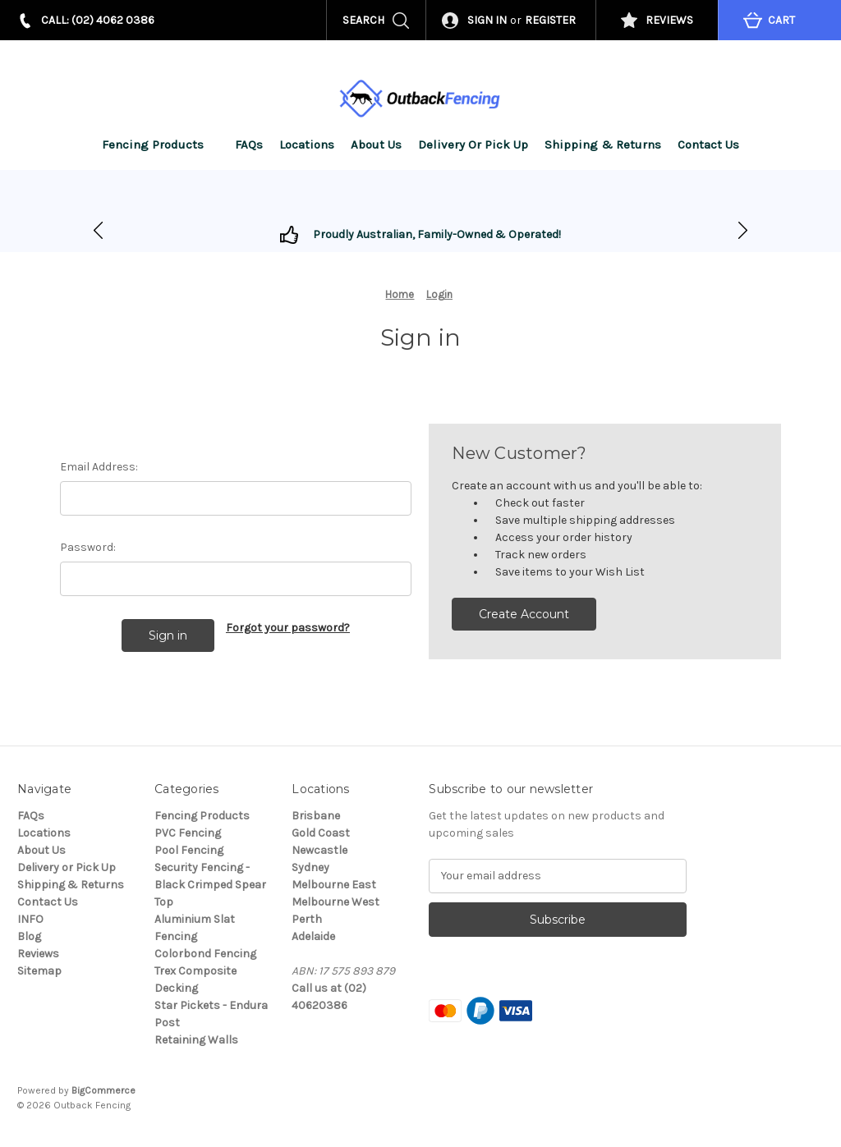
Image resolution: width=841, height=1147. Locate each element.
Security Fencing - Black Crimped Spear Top (210, 884)
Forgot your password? (288, 628)
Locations (306, 144)
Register (550, 20)
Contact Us (708, 144)
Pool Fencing (188, 850)
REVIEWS (669, 20)
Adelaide (313, 936)
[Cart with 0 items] (779, 20)
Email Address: (99, 467)
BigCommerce (103, 1090)
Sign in (487, 20)
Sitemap (39, 971)
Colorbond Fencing (205, 954)
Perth (307, 919)
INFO (30, 919)
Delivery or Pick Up (473, 144)
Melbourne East (334, 885)
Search (363, 20)
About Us (376, 144)
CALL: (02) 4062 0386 (97, 20)
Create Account (524, 614)
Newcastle (319, 850)
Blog (29, 936)
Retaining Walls (196, 1040)
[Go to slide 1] (743, 231)
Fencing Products (160, 144)
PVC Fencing (187, 833)
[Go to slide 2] (98, 231)
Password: (88, 547)
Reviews (38, 954)
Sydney (310, 867)
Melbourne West (335, 902)
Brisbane (316, 816)
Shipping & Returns (603, 144)
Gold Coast (321, 833)
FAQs (249, 144)
